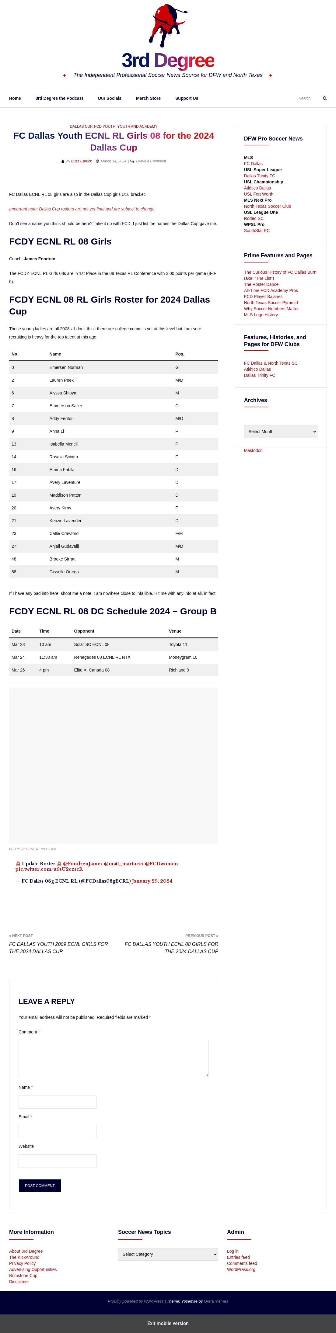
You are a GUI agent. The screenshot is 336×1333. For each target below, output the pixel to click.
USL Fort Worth (258, 194)
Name (26, 1087)
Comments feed (242, 1263)
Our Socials (109, 98)
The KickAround (24, 1257)
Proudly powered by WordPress (136, 1301)
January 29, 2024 (152, 881)
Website (26, 1146)
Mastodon (253, 450)
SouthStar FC (257, 230)
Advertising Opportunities (33, 1269)
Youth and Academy (137, 126)
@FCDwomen (161, 863)
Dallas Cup (81, 126)
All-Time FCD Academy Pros (271, 290)
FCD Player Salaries (263, 296)
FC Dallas (253, 163)
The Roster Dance (262, 284)
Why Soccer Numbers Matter (271, 308)
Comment (29, 1031)
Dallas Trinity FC (259, 175)
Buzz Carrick (81, 161)
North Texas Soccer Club (267, 206)
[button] (191, 181)
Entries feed (238, 1257)
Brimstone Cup (23, 1275)
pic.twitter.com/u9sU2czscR (49, 869)
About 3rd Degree (26, 1251)
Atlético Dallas (257, 188)
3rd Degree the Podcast (59, 98)
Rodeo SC (254, 218)
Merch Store (148, 98)
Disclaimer (19, 1281)
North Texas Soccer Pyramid (271, 302)
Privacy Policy (22, 1263)
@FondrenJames (83, 863)
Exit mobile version (168, 1323)
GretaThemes (216, 1301)
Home (15, 98)
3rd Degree (168, 59)
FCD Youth (104, 126)
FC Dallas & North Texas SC (271, 363)
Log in (233, 1251)
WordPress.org (241, 1269)
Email (25, 1116)
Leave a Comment (151, 161)
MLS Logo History (261, 314)
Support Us (186, 98)
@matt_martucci (124, 863)
